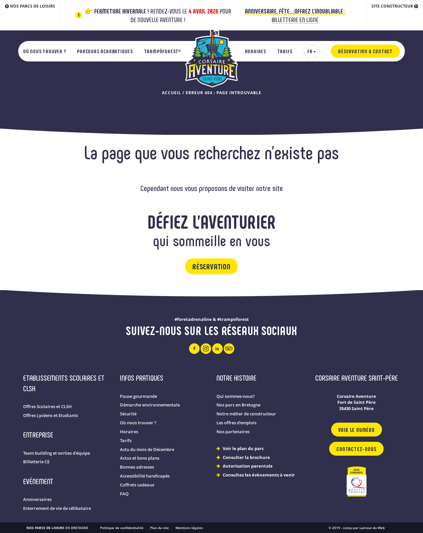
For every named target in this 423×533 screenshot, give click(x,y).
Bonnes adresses (137, 467)
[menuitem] (311, 51)
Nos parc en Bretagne (238, 405)
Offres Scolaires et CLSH (47, 406)
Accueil (171, 92)
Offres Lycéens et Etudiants (50, 415)
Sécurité (128, 414)
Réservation (211, 266)
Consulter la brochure (246, 457)
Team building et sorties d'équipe (56, 453)
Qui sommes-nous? (235, 396)
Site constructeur (394, 6)
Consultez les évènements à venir (259, 475)
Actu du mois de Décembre (147, 449)
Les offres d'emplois (236, 423)
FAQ (124, 494)
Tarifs (284, 51)
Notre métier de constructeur (246, 414)
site (277, 188)
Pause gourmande (138, 396)
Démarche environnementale (150, 405)
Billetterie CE (36, 462)
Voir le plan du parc (243, 448)
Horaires (255, 51)
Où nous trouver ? (44, 51)
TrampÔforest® (162, 51)
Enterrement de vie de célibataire (57, 508)
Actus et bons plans (139, 458)
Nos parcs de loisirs (30, 6)
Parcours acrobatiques (105, 51)
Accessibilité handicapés (145, 476)
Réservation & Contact (365, 51)
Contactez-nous (356, 448)
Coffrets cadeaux (137, 485)
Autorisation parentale (248, 466)
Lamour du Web (372, 527)
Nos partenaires (233, 432)
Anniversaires (37, 499)
